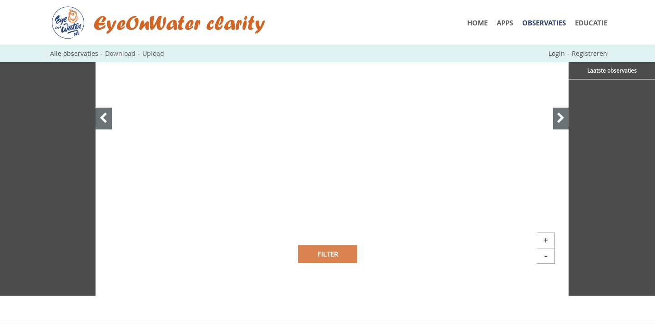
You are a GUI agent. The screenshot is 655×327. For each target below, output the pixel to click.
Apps (505, 22)
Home (477, 22)
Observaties (544, 22)
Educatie (591, 22)
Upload (153, 53)
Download (120, 53)
